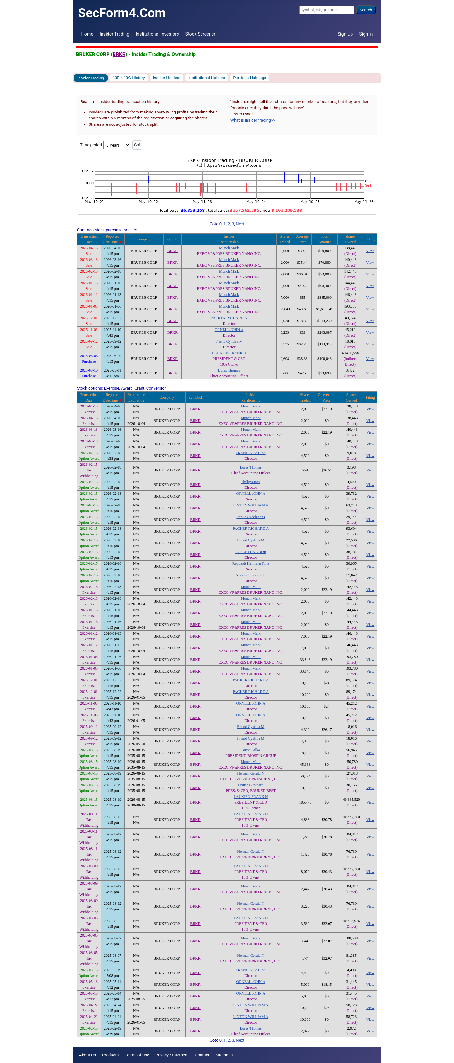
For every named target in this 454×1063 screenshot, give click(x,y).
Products (110, 1055)
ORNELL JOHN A (229, 329)
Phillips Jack (250, 482)
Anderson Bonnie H (251, 575)
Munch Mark (229, 248)
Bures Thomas (229, 370)
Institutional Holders (206, 77)
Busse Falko (251, 750)
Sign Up (345, 34)
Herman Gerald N (250, 773)
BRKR (119, 54)
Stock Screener (200, 34)
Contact (202, 1055)
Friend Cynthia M (229, 341)
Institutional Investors (157, 34)
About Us (87, 1055)
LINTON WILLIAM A (251, 505)
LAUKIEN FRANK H (229, 353)
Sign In (366, 34)
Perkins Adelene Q (250, 517)
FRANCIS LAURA (251, 453)
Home (87, 34)
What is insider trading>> (252, 120)
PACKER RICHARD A (229, 318)
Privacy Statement (172, 1055)
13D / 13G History (129, 77)
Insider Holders (167, 77)
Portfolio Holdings (249, 77)
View (370, 251)
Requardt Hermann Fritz (250, 563)
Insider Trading (114, 34)
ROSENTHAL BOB (250, 552)
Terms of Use (137, 1055)
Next (240, 224)
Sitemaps (224, 1055)
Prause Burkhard (250, 785)
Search (366, 10)
